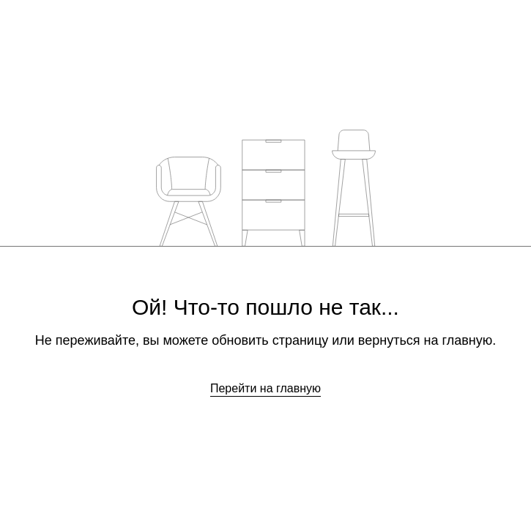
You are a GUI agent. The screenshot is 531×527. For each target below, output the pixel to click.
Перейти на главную (265, 388)
